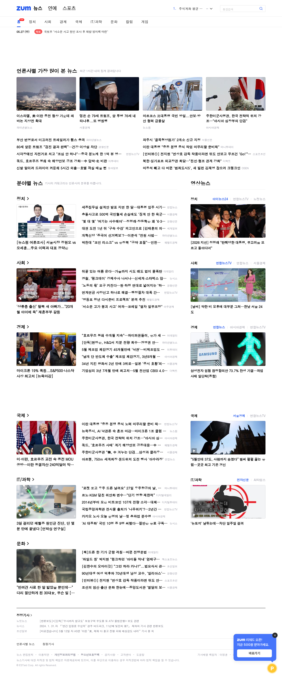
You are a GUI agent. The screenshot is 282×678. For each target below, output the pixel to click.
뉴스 (37, 8)
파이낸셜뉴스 (24, 127)
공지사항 (110, 654)
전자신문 (243, 480)
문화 (113, 21)
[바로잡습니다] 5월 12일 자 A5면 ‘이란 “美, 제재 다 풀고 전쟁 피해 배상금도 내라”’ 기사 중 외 (97, 631)
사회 (47, 21)
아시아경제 (212, 127)
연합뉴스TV (240, 199)
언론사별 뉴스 (26, 644)
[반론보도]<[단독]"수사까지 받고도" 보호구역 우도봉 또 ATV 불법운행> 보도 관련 (89, 621)
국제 (78, 21)
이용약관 (44, 654)
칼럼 (129, 21)
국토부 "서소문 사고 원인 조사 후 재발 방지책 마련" (76, 32)
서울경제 (85, 127)
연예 (52, 8)
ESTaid (23, 665)
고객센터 (126, 654)
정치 (32, 21)
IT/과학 (96, 21)
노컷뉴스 (259, 199)
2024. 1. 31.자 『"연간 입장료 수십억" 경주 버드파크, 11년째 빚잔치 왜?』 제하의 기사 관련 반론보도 (101, 626)
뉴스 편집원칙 (25, 654)
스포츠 (69, 8)
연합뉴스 (242, 263)
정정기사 (23, 615)
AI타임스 (259, 480)
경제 (63, 21)
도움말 (140, 654)
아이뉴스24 (220, 199)
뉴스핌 (147, 127)
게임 (144, 21)
